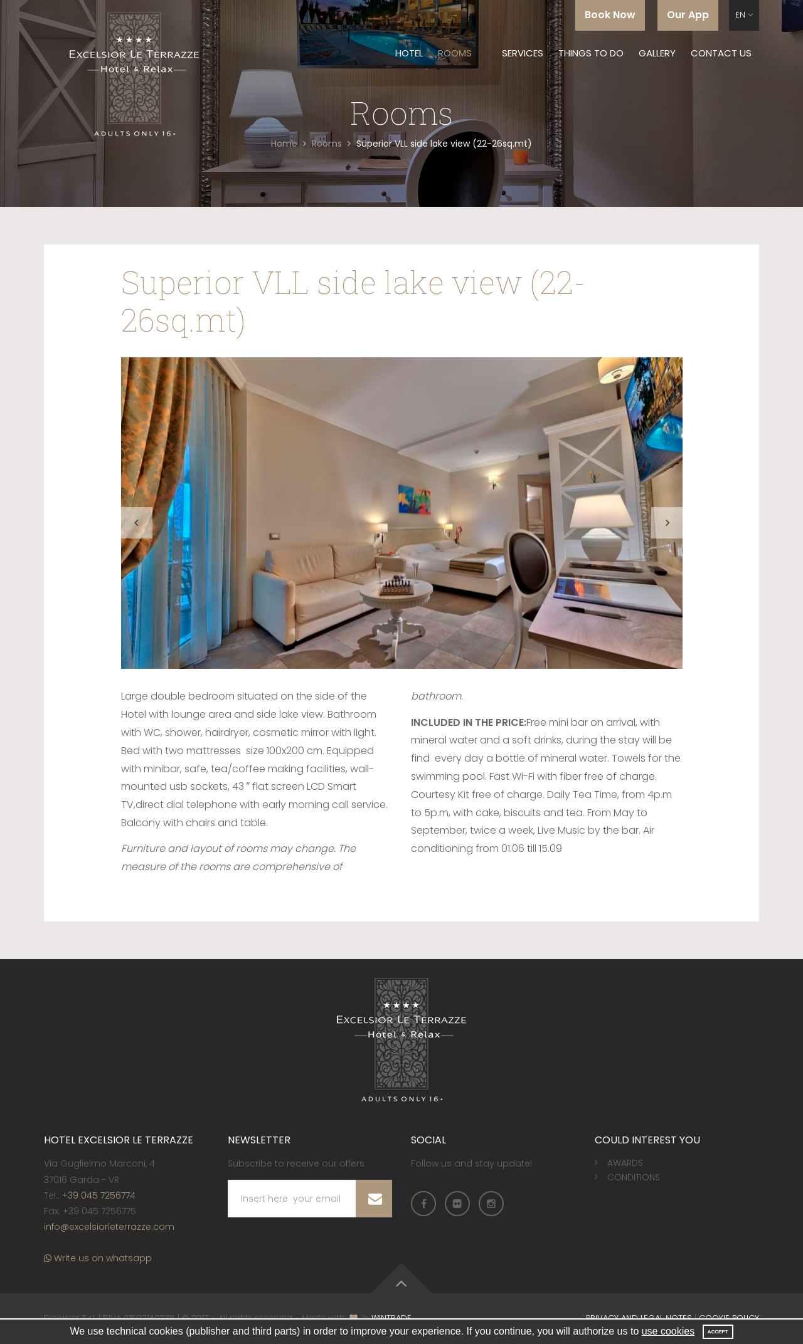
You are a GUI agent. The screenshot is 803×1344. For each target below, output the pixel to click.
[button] (744, 15)
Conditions (633, 1177)
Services (522, 53)
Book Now (610, 15)
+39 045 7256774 (99, 1195)
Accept (718, 1332)
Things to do (591, 53)
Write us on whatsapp (98, 1258)
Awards (625, 1163)
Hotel (409, 53)
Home (284, 143)
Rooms (455, 53)
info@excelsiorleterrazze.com (109, 1227)
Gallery (657, 53)
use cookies (668, 1331)
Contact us (721, 53)
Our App (688, 15)
